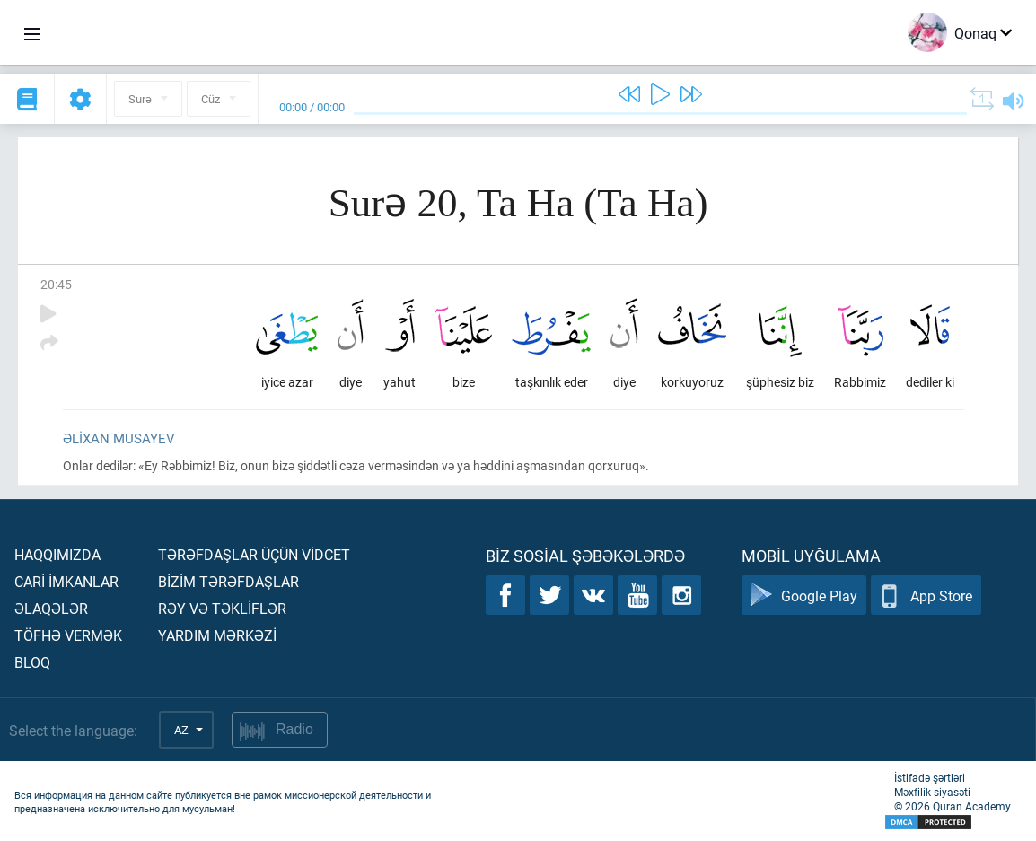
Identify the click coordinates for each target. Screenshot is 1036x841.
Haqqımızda (57, 554)
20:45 (56, 284)
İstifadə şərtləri (929, 777)
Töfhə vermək (68, 635)
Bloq (32, 662)
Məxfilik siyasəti (932, 791)
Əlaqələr (51, 608)
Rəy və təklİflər (222, 608)
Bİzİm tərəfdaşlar (228, 581)
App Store (926, 595)
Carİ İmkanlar (66, 581)
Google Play (804, 595)
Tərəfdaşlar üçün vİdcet (254, 554)
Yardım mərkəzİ (217, 635)
